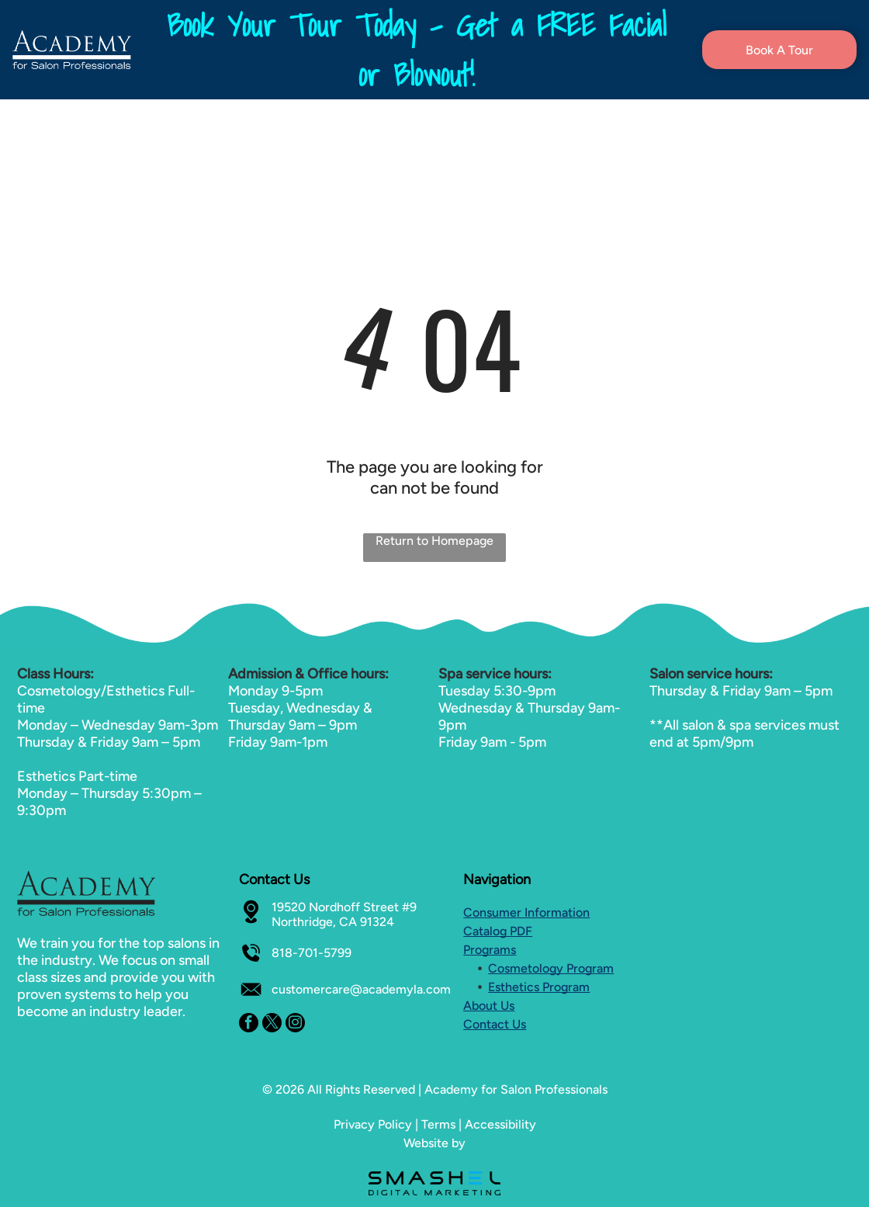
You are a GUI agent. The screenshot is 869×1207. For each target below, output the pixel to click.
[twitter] (272, 1024)
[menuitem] (270, 123)
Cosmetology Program (551, 968)
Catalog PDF (497, 931)
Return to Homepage (434, 540)
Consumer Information (526, 912)
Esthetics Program (539, 987)
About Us (488, 1005)
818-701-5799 (311, 952)
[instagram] (295, 1024)
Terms (438, 1124)
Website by (434, 1143)
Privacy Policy (373, 1124)
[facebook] (248, 1024)
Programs (489, 949)
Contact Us (494, 1024)
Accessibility (500, 1124)
